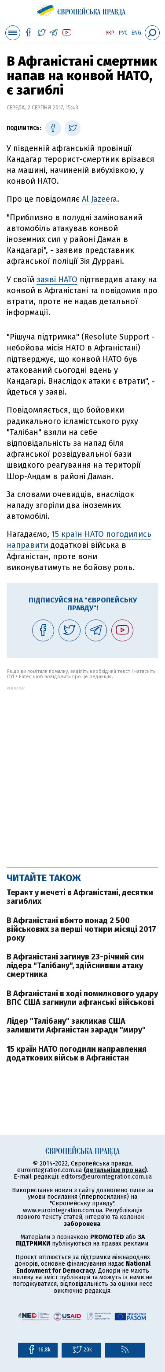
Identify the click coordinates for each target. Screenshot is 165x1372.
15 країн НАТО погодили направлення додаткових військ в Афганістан (77, 1053)
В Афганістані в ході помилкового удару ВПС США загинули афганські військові (82, 998)
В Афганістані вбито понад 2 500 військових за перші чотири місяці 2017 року (81, 929)
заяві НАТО (57, 279)
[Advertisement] (82, 772)
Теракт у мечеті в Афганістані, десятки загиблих (80, 897)
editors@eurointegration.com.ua (106, 1176)
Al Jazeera (99, 199)
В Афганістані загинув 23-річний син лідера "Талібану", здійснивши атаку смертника (75, 965)
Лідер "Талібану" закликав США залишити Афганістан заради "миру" (76, 1025)
